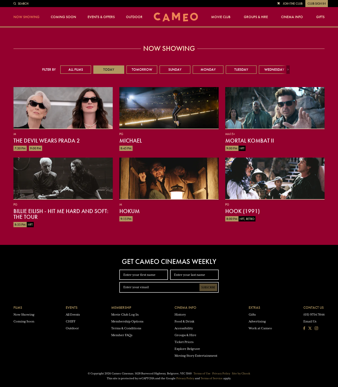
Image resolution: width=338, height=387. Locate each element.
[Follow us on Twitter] (310, 328)
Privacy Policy (221, 373)
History (180, 314)
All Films (75, 69)
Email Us (309, 321)
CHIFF (70, 321)
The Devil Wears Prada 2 (46, 140)
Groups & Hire (256, 17)
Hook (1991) (242, 211)
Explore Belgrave (187, 349)
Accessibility (184, 328)
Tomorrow (142, 69)
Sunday (175, 69)
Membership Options (127, 321)
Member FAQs (121, 335)
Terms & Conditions (126, 328)
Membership (121, 307)
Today (108, 69)
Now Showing (26, 17)
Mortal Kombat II (249, 140)
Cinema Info (292, 17)
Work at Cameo (260, 328)
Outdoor (134, 17)
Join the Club (292, 4)
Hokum (129, 211)
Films (17, 307)
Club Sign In (317, 4)
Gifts (320, 17)
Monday (208, 69)
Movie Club (220, 17)
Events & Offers (101, 17)
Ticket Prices (184, 342)
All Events (73, 314)
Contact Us (313, 307)
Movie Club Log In (125, 314)
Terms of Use (201, 373)
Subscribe (208, 287)
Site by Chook (241, 373)
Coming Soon (63, 17)
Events (71, 307)
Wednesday (274, 69)
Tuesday (241, 69)
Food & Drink (184, 321)
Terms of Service (212, 378)
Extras (254, 307)
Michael (130, 140)
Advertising (257, 321)
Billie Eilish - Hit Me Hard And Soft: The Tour (61, 214)
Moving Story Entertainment (196, 355)
